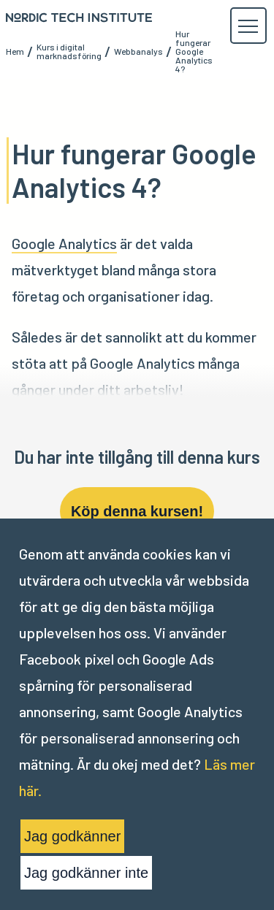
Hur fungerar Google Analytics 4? (194, 51)
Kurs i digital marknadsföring (69, 51)
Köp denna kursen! (137, 511)
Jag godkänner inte (86, 873)
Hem (15, 51)
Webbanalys (138, 51)
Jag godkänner (72, 836)
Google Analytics (64, 243)
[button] (247, 26)
